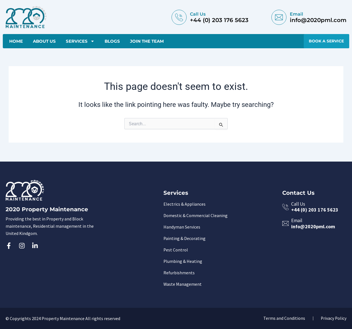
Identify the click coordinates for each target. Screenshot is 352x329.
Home (16, 41)
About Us (44, 41)
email (296, 14)
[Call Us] (179, 17)
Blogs (112, 41)
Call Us (198, 14)
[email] (278, 17)
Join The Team (147, 41)
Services (80, 41)
